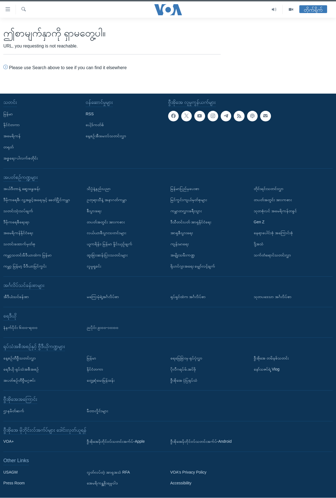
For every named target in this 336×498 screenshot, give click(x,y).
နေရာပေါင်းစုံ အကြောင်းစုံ (273, 233)
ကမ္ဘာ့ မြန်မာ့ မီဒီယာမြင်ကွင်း (24, 266)
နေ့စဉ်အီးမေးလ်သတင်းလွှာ (106, 136)
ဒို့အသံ (258, 244)
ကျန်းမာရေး (179, 244)
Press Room (14, 483)
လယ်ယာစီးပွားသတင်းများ (106, 233)
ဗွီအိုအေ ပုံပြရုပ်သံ (184, 380)
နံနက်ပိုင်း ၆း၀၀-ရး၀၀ (20, 327)
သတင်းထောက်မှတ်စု (19, 244)
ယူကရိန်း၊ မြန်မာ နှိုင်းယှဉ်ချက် (109, 244)
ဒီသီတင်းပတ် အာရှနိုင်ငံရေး (190, 222)
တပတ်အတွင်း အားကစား (106, 222)
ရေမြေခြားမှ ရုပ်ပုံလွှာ (186, 358)
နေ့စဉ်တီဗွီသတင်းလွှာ (19, 358)
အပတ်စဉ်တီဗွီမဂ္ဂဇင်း (19, 380)
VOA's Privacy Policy (188, 472)
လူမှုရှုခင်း (94, 266)
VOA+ (8, 441)
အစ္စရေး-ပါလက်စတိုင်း (20, 158)
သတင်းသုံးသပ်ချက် (18, 211)
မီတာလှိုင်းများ (97, 411)
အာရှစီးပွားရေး (181, 233)
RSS (90, 114)
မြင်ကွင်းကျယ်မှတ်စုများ (188, 199)
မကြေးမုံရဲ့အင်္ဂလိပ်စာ (103, 296)
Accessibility (180, 483)
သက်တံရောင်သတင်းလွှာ (272, 255)
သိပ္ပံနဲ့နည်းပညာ (99, 188)
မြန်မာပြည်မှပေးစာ (184, 188)
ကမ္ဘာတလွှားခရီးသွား (186, 211)
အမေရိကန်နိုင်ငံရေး (18, 233)
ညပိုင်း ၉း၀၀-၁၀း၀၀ (102, 327)
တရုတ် (8, 147)
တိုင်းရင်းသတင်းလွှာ (268, 188)
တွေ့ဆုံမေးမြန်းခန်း (101, 380)
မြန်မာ (8, 114)
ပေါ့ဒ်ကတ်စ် (95, 125)
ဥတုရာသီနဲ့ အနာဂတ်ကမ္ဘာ (107, 199)
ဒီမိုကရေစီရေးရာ (16, 222)
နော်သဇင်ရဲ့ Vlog (267, 369)
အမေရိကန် (12, 136)
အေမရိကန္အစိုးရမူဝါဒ (102, 483)
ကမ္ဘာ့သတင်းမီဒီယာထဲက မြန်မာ (27, 255)
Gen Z (259, 222)
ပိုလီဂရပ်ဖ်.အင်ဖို (183, 369)
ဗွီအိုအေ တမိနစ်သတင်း (271, 358)
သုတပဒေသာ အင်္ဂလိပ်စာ (273, 296)
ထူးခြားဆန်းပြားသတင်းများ (107, 255)
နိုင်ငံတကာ (11, 125)
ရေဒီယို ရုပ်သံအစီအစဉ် (21, 369)
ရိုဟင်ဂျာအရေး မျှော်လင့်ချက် (192, 266)
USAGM (10, 472)
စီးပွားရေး (94, 211)
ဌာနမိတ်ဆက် (13, 411)
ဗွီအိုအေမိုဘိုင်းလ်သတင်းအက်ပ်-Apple (116, 441)
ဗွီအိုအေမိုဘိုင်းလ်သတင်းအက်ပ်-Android (201, 441)
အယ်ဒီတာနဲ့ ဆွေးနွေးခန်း (21, 188)
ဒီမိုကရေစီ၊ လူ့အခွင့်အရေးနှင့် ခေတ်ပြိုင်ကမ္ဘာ (36, 199)
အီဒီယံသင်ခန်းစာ (16, 296)
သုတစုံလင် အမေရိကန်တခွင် (275, 211)
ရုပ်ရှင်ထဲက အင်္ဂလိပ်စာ (188, 296)
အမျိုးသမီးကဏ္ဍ (182, 255)
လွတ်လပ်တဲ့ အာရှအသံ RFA (108, 472)
